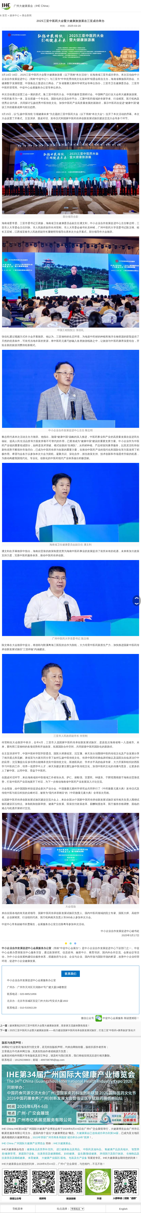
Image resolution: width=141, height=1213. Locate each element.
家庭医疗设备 (26, 1153)
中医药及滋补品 (92, 1149)
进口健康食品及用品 (68, 1149)
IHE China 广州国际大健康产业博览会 (23, 1143)
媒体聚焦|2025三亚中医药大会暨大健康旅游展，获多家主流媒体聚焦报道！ (50, 1025)
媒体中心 (14, 15)
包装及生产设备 (78, 1157)
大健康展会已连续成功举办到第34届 (97, 1133)
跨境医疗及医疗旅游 (111, 1153)
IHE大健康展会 (62, 1143)
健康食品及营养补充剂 (40, 1149)
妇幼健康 (69, 1153)
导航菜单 (18, 1208)
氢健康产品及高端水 (116, 1149)
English (123, 1208)
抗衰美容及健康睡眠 (49, 1153)
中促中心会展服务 (109, 1018)
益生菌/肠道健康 (87, 1153)
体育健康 (33, 1157)
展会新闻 (27, 15)
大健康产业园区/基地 (53, 1157)
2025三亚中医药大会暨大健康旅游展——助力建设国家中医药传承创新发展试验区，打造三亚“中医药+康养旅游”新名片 (73, 1030)
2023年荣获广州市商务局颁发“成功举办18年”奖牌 (61, 1137)
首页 (4, 15)
